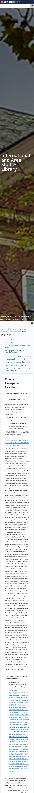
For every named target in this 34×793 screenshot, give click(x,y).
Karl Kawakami (10, 342)
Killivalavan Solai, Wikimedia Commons (13, 319)
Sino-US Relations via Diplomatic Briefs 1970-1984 (17, 369)
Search (32, 6)
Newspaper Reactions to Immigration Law (14, 351)
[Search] (15, 6)
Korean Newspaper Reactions (18, 362)
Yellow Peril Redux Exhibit (9, 329)
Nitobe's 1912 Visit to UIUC (15, 365)
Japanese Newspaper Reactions (19, 359)
